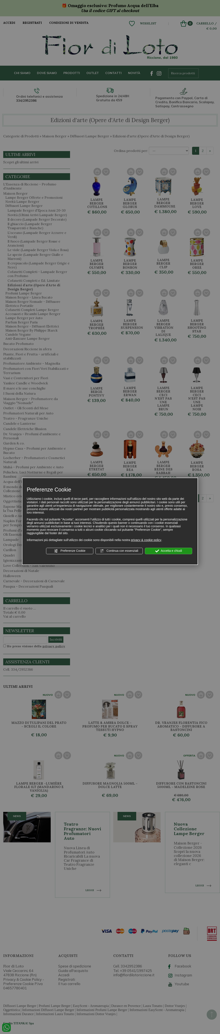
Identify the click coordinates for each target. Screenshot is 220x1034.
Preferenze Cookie (70, 551)
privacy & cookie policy (146, 540)
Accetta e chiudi (168, 551)
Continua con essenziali (119, 551)
